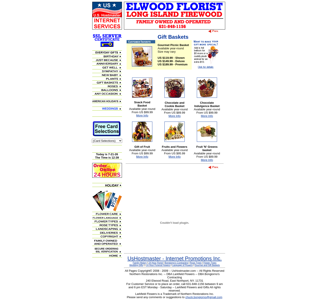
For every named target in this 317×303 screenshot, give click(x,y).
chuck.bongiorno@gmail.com (203, 297)
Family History (140, 263)
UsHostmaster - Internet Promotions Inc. (174, 258)
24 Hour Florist (156, 263)
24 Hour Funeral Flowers (158, 265)
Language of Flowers (182, 265)
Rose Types (196, 263)
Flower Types (209, 263)
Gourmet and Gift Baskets (207, 265)
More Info (142, 115)
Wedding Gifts (136, 265)
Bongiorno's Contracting (176, 263)
